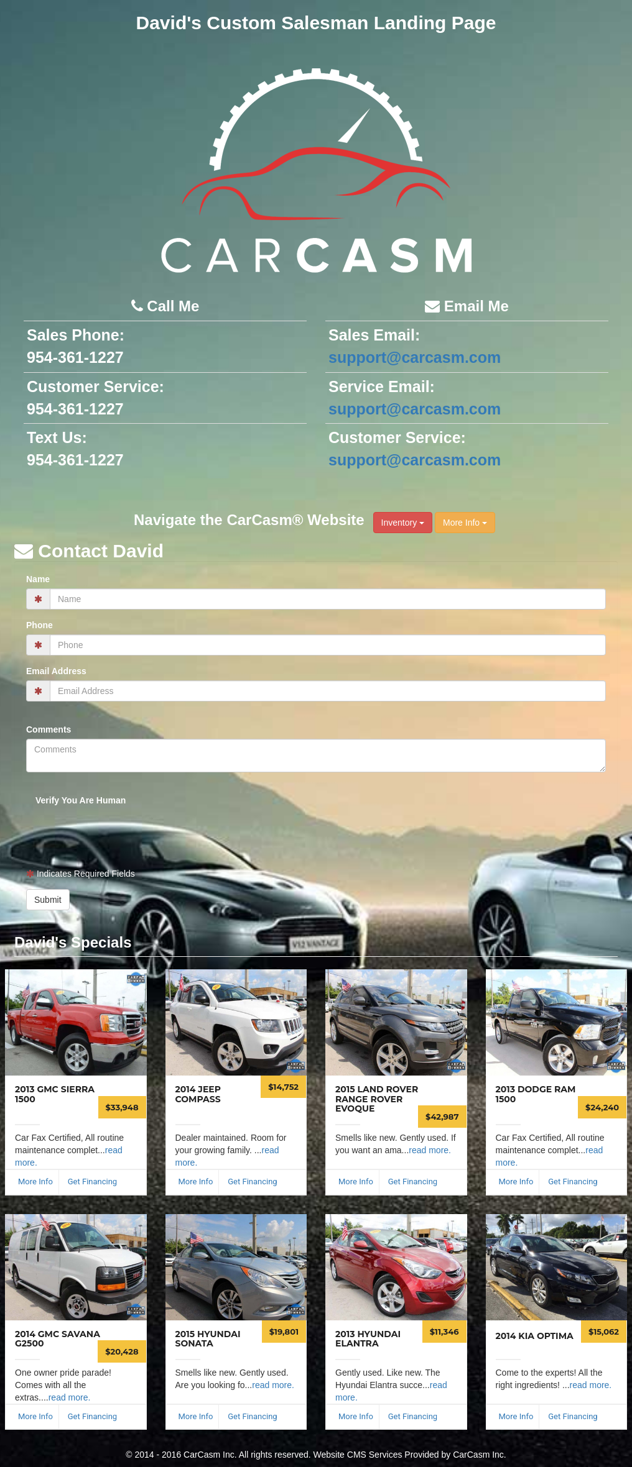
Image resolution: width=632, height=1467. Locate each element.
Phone (39, 625)
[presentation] (106, 828)
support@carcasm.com (414, 357)
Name (38, 579)
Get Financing (92, 1181)
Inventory (402, 523)
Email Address (56, 671)
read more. (430, 1150)
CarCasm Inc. (479, 1455)
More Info (465, 523)
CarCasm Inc (209, 1455)
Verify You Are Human (80, 800)
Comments (48, 729)
